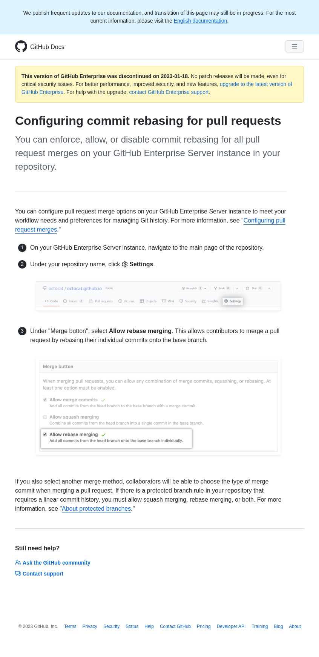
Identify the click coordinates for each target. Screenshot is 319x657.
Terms (70, 626)
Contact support (39, 574)
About (295, 626)
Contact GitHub (175, 626)
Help (149, 626)
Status (132, 626)
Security (111, 626)
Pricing (204, 626)
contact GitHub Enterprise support (169, 92)
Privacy (90, 626)
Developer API (231, 626)
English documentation (200, 21)
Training (260, 626)
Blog (278, 626)
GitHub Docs (47, 47)
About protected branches (96, 508)
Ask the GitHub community (52, 563)
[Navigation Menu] (294, 46)
